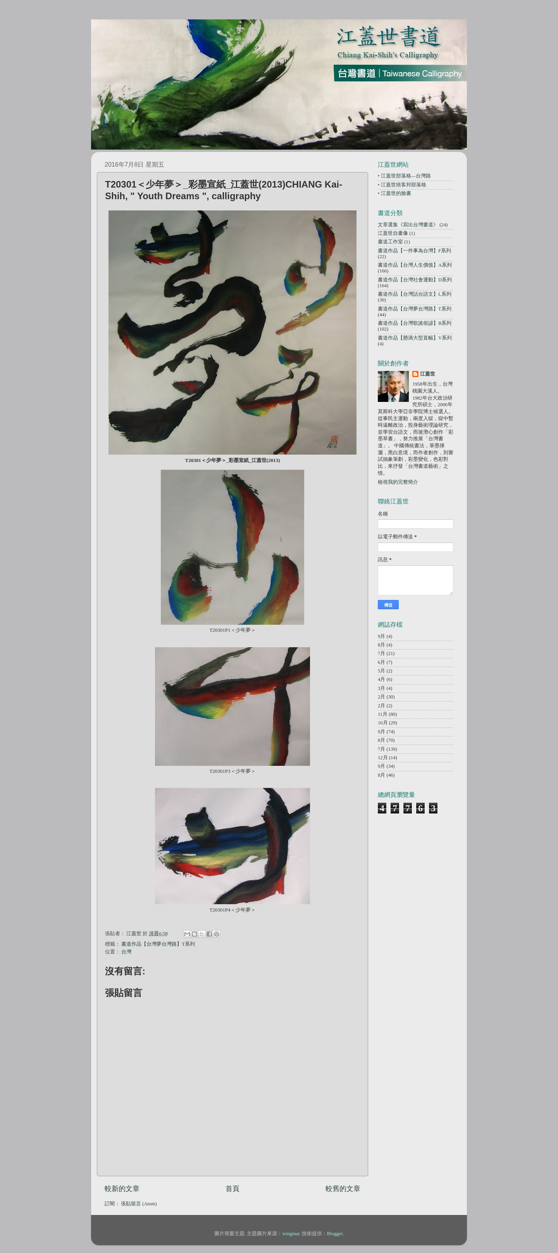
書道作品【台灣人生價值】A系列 (415, 265)
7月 (381, 653)
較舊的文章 (343, 1189)
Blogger (335, 1233)
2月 (381, 697)
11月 (383, 714)
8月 (381, 645)
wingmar (290, 1233)
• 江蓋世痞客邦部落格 (402, 185)
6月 (381, 662)
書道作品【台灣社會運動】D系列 (415, 280)
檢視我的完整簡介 (398, 482)
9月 (381, 636)
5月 (381, 671)
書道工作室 (390, 242)
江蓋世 (427, 374)
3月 (381, 688)
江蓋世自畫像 (393, 233)
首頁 (232, 1189)
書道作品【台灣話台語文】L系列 (414, 294)
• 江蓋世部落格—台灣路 (404, 176)
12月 (383, 757)
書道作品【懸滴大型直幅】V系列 (415, 338)
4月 (381, 679)
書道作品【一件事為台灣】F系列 (414, 250)
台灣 (126, 952)
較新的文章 (122, 1189)
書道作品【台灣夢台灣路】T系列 (158, 944)
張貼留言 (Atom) (139, 1203)
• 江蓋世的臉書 (394, 193)
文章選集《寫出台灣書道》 (408, 225)
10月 (383, 723)
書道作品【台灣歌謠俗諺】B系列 (414, 323)
